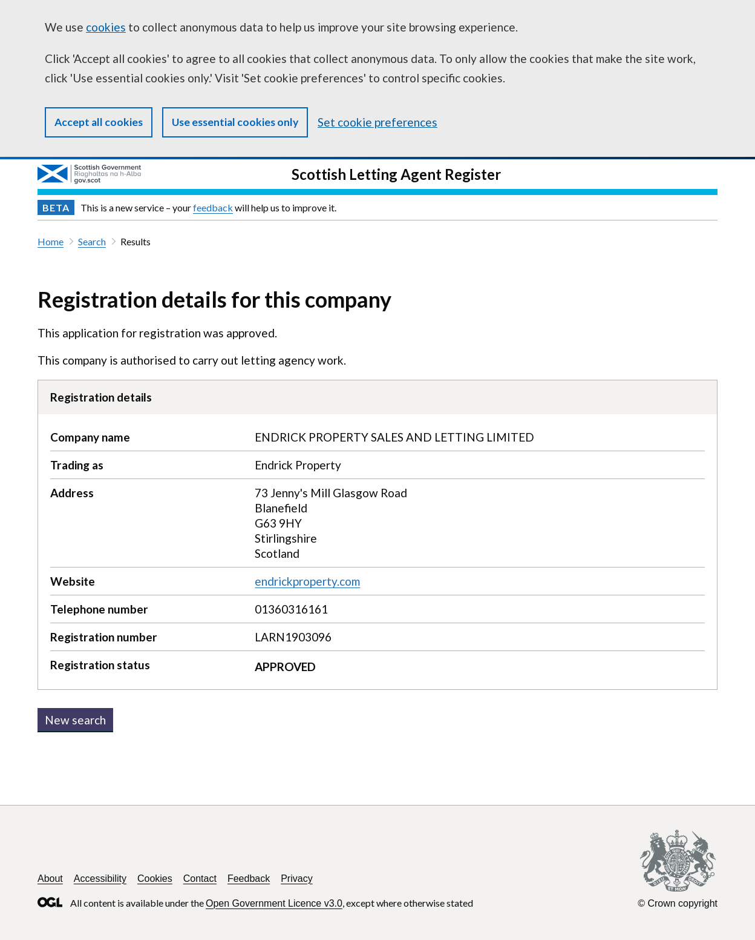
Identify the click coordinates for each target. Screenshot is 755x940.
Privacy (296, 878)
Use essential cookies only (235, 122)
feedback (213, 207)
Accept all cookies (98, 122)
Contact (200, 878)
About (50, 878)
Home (51, 241)
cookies (106, 27)
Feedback (248, 878)
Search (92, 241)
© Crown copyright (677, 903)
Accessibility (100, 878)
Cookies (154, 878)
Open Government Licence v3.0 (274, 903)
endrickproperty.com (307, 581)
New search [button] (75, 720)
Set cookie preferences (377, 122)
